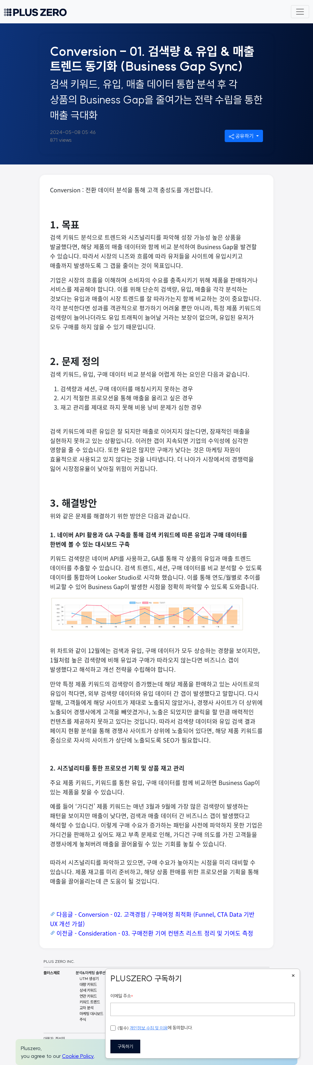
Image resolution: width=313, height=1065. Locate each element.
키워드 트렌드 (90, 1001)
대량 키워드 (88, 984)
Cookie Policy (78, 1056)
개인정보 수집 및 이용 (149, 1028)
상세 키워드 (88, 990)
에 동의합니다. (151, 1028)
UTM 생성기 (89, 978)
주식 (83, 1019)
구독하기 (125, 1046)
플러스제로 (52, 972)
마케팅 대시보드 (91, 1013)
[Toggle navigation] (300, 11)
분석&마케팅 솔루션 (91, 972)
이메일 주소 (121, 996)
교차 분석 (87, 1007)
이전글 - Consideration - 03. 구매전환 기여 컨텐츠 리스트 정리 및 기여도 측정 (154, 933)
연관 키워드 (88, 996)
